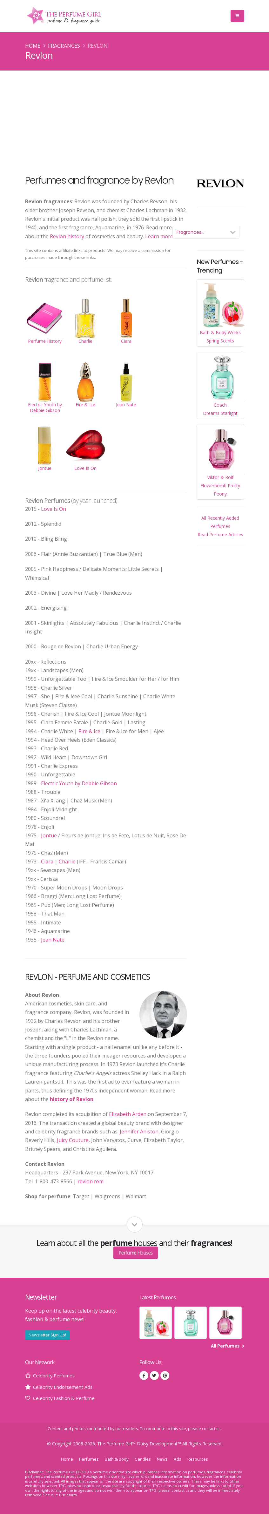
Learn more (159, 236)
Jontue (49, 835)
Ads (180, 1459)
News (164, 1459)
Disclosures (69, 1494)
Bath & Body (116, 1459)
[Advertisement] (134, 118)
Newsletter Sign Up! (47, 1335)
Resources (201, 1459)
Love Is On (53, 508)
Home (32, 45)
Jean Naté (52, 939)
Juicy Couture (73, 1140)
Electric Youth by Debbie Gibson (79, 783)
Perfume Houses (135, 1253)
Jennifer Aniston (139, 1131)
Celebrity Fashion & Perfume (67, 1398)
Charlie (67, 861)
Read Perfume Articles (220, 534)
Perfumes (86, 1459)
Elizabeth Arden (127, 1114)
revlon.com (90, 1181)
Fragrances (64, 45)
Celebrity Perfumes (56, 1375)
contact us (211, 1428)
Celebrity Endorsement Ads (65, 1386)
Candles (144, 1459)
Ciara (47, 861)
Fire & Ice (89, 731)
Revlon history (67, 236)
